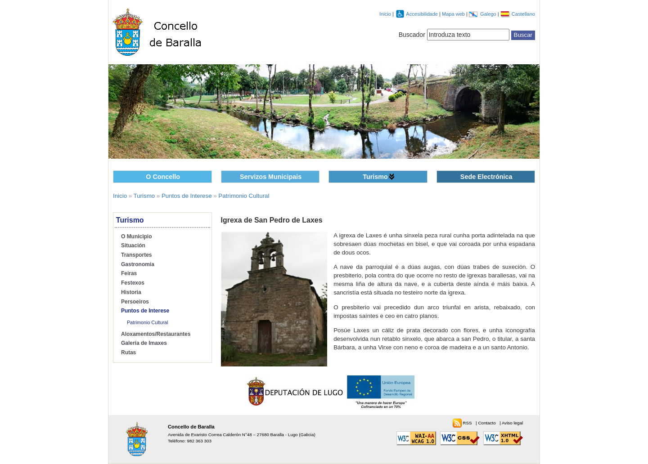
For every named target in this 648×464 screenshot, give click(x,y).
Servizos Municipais (271, 176)
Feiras (129, 273)
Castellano (523, 14)
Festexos (132, 283)
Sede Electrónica (486, 176)
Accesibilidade (422, 14)
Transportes (136, 255)
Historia (131, 292)
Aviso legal (512, 422)
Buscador (412, 34)
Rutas (128, 352)
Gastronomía (137, 264)
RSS (468, 422)
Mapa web (454, 14)
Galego (489, 14)
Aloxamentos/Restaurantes (155, 334)
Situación (133, 245)
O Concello (163, 176)
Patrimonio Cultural (243, 195)
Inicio (385, 14)
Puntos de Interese (187, 195)
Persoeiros (135, 302)
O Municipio (136, 236)
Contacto (487, 422)
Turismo (375, 176)
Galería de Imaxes (144, 343)
